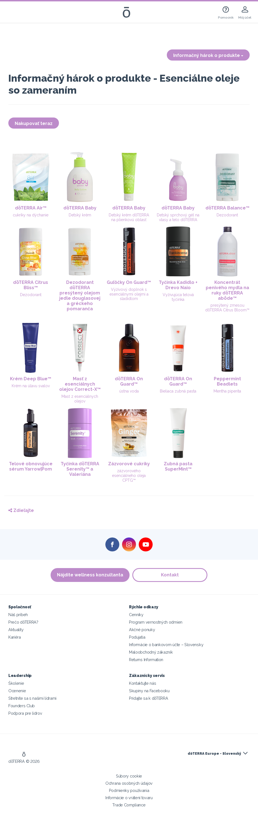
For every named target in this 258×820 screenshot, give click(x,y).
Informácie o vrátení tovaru (129, 797)
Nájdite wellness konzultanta (90, 575)
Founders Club (21, 705)
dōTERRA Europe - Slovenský (214, 754)
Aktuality (15, 629)
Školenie (16, 683)
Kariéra (14, 637)
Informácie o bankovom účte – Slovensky (166, 644)
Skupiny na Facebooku (149, 690)
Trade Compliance (128, 804)
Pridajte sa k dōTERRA (148, 698)
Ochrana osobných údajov (129, 783)
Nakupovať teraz (34, 123)
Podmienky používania (129, 790)
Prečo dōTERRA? (23, 622)
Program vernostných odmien (155, 622)
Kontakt (170, 575)
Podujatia (137, 637)
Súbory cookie (129, 776)
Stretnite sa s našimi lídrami (32, 698)
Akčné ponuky (142, 629)
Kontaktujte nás (142, 683)
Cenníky (136, 614)
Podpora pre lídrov (25, 713)
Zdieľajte (21, 510)
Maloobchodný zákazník (151, 652)
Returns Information (146, 659)
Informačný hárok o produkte (208, 55)
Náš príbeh (18, 614)
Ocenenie (17, 690)
